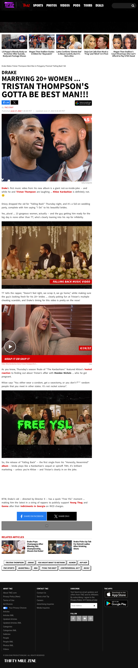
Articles (6, 612)
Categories (7, 627)
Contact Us (41, 593)
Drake (31, 562)
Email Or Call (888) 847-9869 (32, 17)
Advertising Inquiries (45, 604)
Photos (49, 27)
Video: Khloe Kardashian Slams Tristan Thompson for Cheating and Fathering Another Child (20, 364)
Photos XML (8, 645)
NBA (35, 568)
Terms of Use (8, 600)
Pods (89, 27)
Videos (71, 27)
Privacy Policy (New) (11, 596)
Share (31, 516)
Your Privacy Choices (15, 608)
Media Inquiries (43, 608)
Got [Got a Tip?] (10, 16)
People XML (8, 642)
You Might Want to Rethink (51, 562)
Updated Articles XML (12, 623)
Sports (27, 27)
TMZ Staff (8, 107)
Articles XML (8, 615)
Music (86, 568)
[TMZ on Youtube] (12, 5)
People (6, 638)
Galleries (6, 634)
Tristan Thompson (14, 562)
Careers (40, 600)
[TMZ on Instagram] (17, 5)
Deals (126, 27)
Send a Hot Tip (43, 596)
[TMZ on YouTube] (84, 618)
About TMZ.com (10, 593)
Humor (72, 562)
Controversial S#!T (70, 568)
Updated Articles (10, 619)
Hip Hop (83, 562)
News (8, 27)
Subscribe (94, 605)
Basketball (24, 568)
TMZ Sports (8, 568)
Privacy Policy (76, 600)
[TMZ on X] (8, 5)
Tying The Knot (49, 568)
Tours (107, 27)
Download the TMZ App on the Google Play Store (116, 603)
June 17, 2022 (16, 111)
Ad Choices (8, 604)
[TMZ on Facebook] (4, 5)
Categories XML (9, 630)
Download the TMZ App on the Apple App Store (116, 594)
